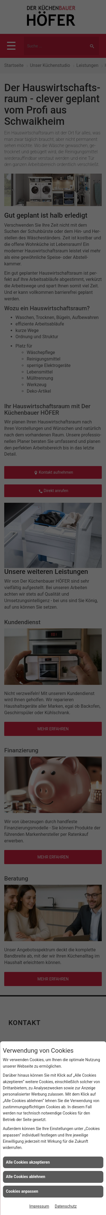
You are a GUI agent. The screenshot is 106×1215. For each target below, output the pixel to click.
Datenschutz (66, 1206)
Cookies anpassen (22, 1191)
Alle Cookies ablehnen (25, 1176)
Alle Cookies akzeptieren (28, 1162)
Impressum (39, 1206)
